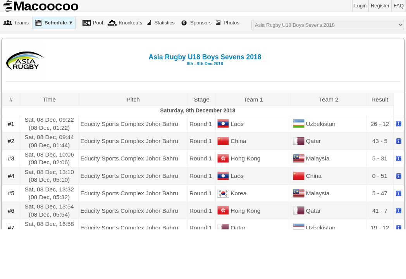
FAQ (399, 6)
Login (360, 6)
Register (380, 6)
